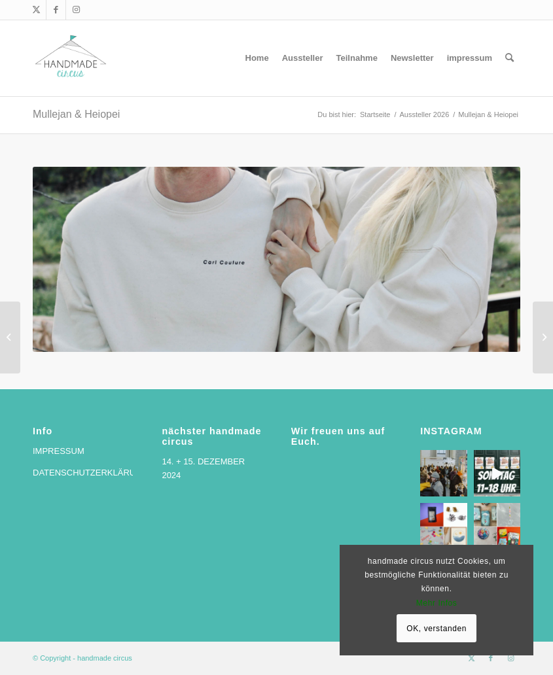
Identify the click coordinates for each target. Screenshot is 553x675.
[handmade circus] (71, 58)
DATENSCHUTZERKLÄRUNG (91, 472)
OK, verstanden (436, 628)
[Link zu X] (36, 10)
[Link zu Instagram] (76, 10)
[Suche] (509, 58)
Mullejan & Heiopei (76, 114)
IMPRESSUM (58, 451)
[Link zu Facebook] (55, 10)
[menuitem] (257, 58)
